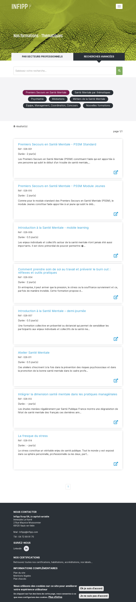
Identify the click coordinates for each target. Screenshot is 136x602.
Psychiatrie (37, 99)
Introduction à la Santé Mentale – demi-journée (52, 311)
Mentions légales (22, 576)
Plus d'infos (55, 597)
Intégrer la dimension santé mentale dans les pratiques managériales (67, 394)
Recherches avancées (99, 56)
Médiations (58, 99)
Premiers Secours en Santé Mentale (46, 92)
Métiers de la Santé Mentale (89, 99)
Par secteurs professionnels (42, 56)
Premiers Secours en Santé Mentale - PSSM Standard (57, 144)
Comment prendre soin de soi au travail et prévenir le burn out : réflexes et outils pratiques (64, 270)
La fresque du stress (33, 436)
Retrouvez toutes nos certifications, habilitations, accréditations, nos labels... (53, 562)
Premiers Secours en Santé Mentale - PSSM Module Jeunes (61, 186)
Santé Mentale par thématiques (92, 92)
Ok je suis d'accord (91, 588)
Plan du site (19, 573)
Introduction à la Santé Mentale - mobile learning (53, 227)
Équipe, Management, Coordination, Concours (52, 105)
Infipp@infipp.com (28, 532)
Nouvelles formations (98, 105)
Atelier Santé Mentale (34, 352)
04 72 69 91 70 (26, 537)
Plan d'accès (19, 579)
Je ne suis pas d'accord (94, 596)
